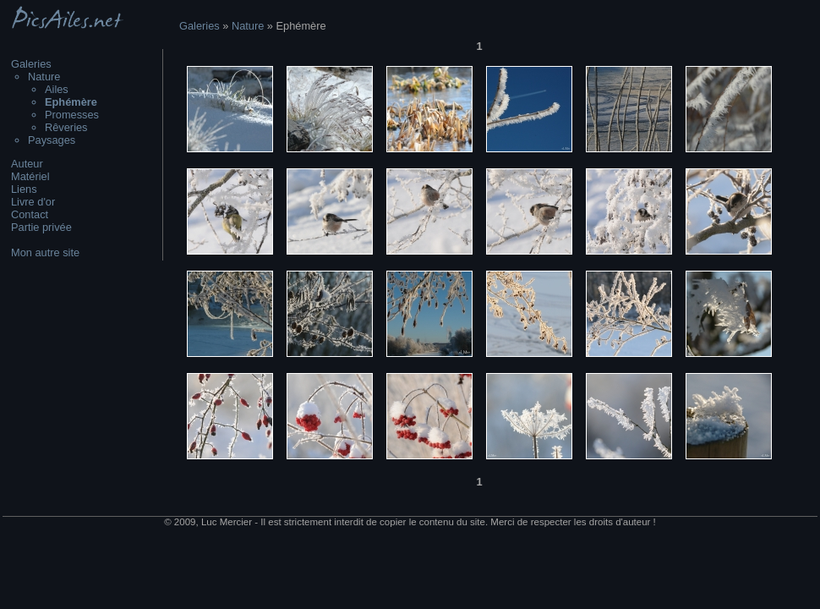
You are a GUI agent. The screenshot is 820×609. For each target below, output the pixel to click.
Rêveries (66, 127)
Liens (24, 189)
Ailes (56, 89)
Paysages (51, 140)
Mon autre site (45, 252)
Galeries (31, 64)
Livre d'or (33, 201)
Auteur (27, 163)
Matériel (30, 176)
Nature (44, 76)
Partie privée (41, 227)
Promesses (72, 114)
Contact (29, 214)
